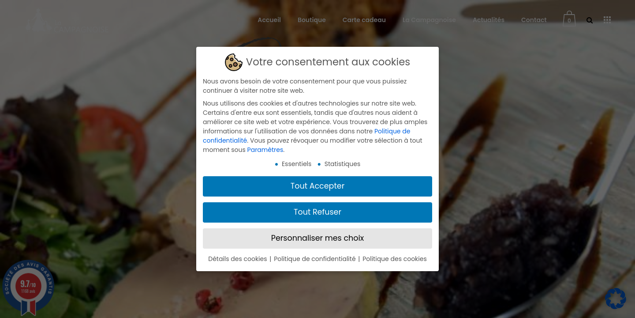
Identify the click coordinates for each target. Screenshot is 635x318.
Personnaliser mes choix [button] (317, 238)
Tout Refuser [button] (317, 212)
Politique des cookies (394, 258)
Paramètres (265, 149)
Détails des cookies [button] (238, 258)
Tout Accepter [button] (317, 186)
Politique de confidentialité (315, 258)
